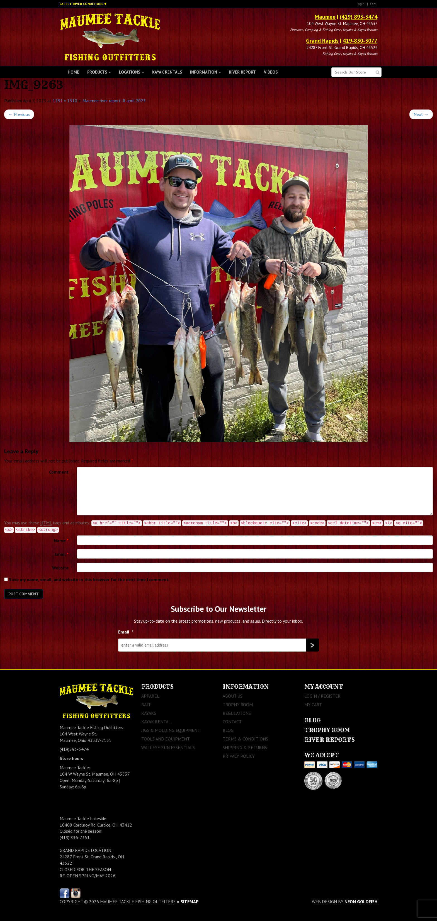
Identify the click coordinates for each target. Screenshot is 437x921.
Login (360, 4)
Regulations (237, 713)
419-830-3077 (360, 40)
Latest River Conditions (81, 4)
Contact (232, 721)
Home (73, 72)
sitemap (190, 901)
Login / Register (322, 696)
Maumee (325, 16)
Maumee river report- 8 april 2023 (114, 100)
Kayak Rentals (167, 72)
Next (421, 114)
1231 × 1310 (65, 100)
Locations (131, 72)
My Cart (313, 704)
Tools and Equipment (165, 739)
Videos (271, 72)
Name (61, 540)
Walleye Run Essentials (168, 747)
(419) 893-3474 (358, 16)
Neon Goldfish (360, 901)
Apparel (150, 696)
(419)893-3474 (74, 749)
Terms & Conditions (245, 739)
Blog (228, 730)
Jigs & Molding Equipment (170, 730)
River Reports (329, 739)
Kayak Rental (156, 721)
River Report (242, 72)
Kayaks (148, 713)
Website (60, 568)
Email (62, 554)
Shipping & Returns (245, 747)
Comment (59, 472)
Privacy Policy (239, 756)
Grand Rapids (322, 40)
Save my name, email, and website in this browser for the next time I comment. (89, 579)
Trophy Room (238, 704)
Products (99, 72)
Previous (19, 114)
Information (205, 72)
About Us (232, 696)
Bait (146, 704)
